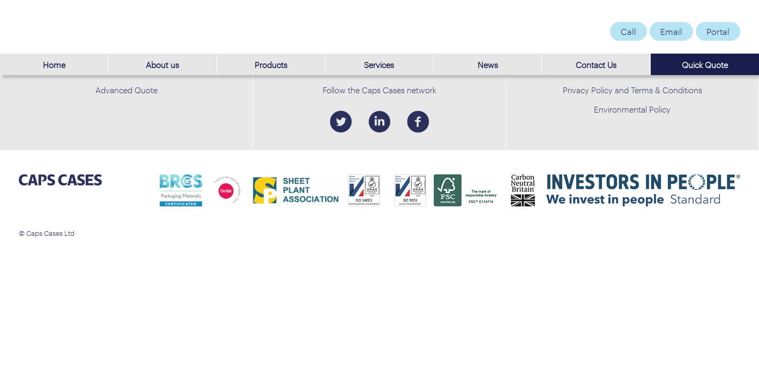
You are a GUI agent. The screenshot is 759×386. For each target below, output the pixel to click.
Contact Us (596, 64)
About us (162, 64)
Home (54, 64)
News (488, 64)
